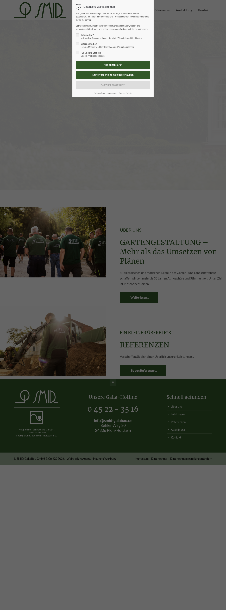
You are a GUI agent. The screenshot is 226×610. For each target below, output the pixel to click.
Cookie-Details (125, 93)
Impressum (112, 93)
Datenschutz (99, 93)
